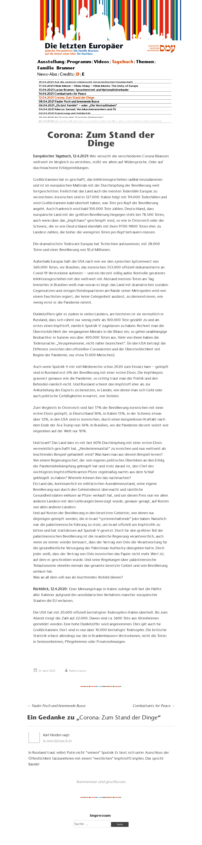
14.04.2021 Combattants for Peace (62, 93)
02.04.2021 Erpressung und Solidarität (65, 113)
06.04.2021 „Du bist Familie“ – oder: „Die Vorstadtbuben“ (78, 105)
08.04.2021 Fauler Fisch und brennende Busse (69, 101)
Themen (145, 61)
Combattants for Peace (153, 705)
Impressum (100, 815)
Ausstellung (50, 61)
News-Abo (47, 74)
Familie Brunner (56, 68)
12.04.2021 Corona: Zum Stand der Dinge (66, 97)
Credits (67, 74)
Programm (79, 61)
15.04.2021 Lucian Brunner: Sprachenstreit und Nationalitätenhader (84, 89)
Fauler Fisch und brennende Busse (56, 705)
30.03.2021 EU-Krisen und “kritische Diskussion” (71, 117)
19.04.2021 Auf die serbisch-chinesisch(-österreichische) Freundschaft (86, 82)
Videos (101, 61)
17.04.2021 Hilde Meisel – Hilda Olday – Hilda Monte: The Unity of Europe (88, 85)
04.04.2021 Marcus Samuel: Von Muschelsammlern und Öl (77, 109)
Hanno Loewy (77, 670)
